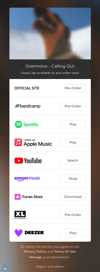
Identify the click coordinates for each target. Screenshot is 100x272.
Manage (35, 257)
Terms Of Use (65, 251)
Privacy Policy (35, 251)
